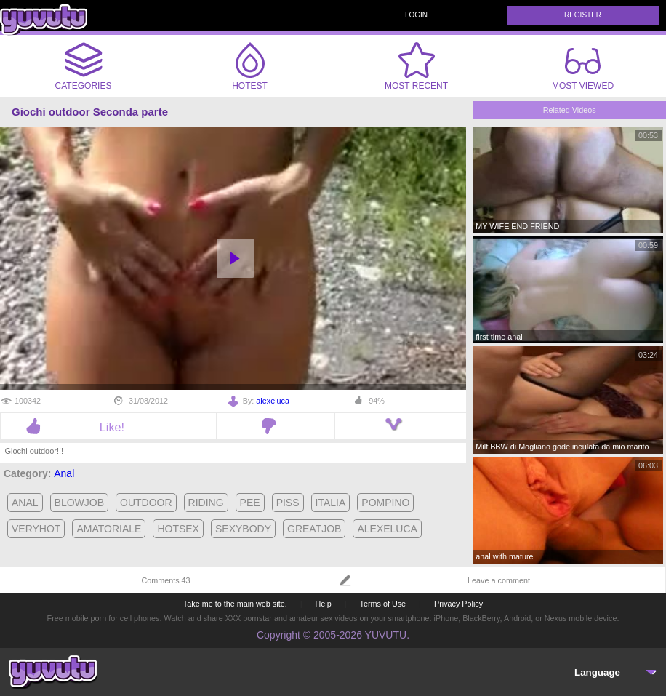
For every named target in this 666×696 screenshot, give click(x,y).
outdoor (146, 502)
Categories (83, 66)
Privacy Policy (458, 603)
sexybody (243, 529)
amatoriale (108, 529)
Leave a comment (499, 580)
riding (206, 502)
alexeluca (272, 400)
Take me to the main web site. (235, 603)
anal (25, 502)
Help (323, 603)
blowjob (79, 502)
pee (250, 502)
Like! (108, 426)
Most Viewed (583, 69)
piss (288, 502)
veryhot (36, 529)
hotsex (178, 529)
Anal (64, 473)
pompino (385, 502)
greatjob (314, 529)
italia (331, 502)
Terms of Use (383, 603)
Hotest (250, 66)
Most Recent (416, 66)
